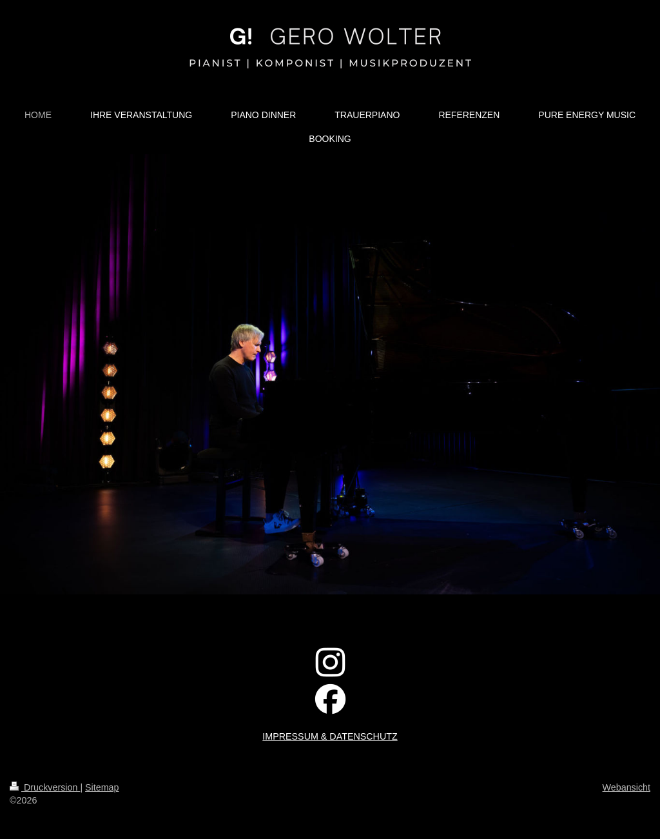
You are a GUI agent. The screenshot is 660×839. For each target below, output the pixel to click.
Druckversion (45, 787)
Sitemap (102, 787)
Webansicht (626, 787)
